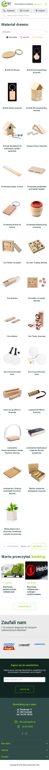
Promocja (39, 37)
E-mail (26, 11)
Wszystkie (13, 37)
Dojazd (42, 11)
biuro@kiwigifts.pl (27, 722)
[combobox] (24, 31)
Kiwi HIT (26, 37)
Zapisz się (24, 689)
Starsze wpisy (24, 607)
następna (37, 546)
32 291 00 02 (27, 727)
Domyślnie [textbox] (6, 32)
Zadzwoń (10, 11)
